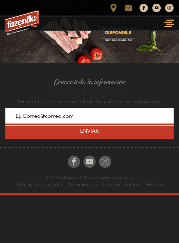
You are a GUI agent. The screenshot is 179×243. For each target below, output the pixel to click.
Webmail (155, 184)
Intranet (133, 184)
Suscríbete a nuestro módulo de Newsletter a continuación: (89, 101)
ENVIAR (89, 131)
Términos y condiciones (94, 184)
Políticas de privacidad (39, 184)
